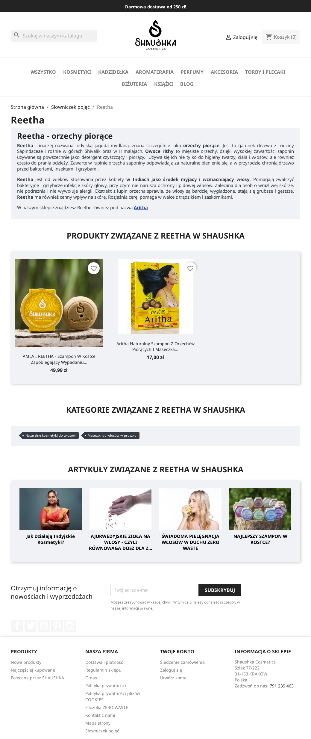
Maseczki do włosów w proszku (112, 435)
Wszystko (43, 72)
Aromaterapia (155, 72)
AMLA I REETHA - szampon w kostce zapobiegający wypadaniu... (59, 359)
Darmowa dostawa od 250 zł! (155, 7)
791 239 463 (282, 686)
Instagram (70, 626)
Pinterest (57, 626)
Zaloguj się (171, 670)
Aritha (141, 207)
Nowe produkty (26, 662)
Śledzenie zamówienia (182, 662)
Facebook (17, 626)
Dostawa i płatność (104, 662)
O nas (91, 678)
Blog (187, 84)
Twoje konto (177, 651)
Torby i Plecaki (265, 72)
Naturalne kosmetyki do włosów (50, 435)
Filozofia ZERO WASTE (106, 707)
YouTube (44, 626)
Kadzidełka (113, 72)
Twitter (31, 626)
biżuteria (134, 84)
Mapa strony (97, 723)
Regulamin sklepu (103, 670)
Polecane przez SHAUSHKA (37, 678)
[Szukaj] (54, 36)
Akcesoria (224, 72)
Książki (163, 84)
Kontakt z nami (100, 715)
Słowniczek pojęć (102, 731)
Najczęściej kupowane (33, 670)
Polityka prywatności (105, 685)
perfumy (192, 72)
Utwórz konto (173, 678)
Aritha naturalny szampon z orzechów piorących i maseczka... (155, 346)
